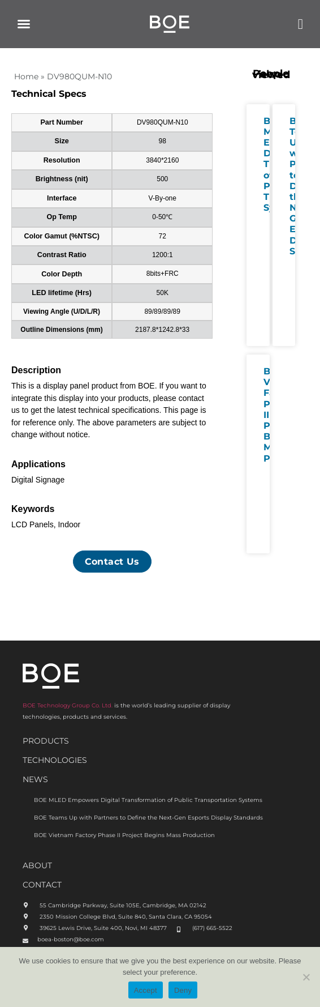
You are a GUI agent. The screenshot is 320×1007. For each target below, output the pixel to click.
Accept (145, 990)
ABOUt (37, 865)
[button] (24, 24)
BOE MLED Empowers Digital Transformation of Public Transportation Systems (148, 800)
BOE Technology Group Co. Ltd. (68, 705)
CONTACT (42, 885)
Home (26, 76)
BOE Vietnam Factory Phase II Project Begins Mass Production (124, 835)
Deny (183, 990)
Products (46, 741)
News (35, 779)
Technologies (55, 760)
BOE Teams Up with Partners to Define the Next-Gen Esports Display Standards (148, 817)
